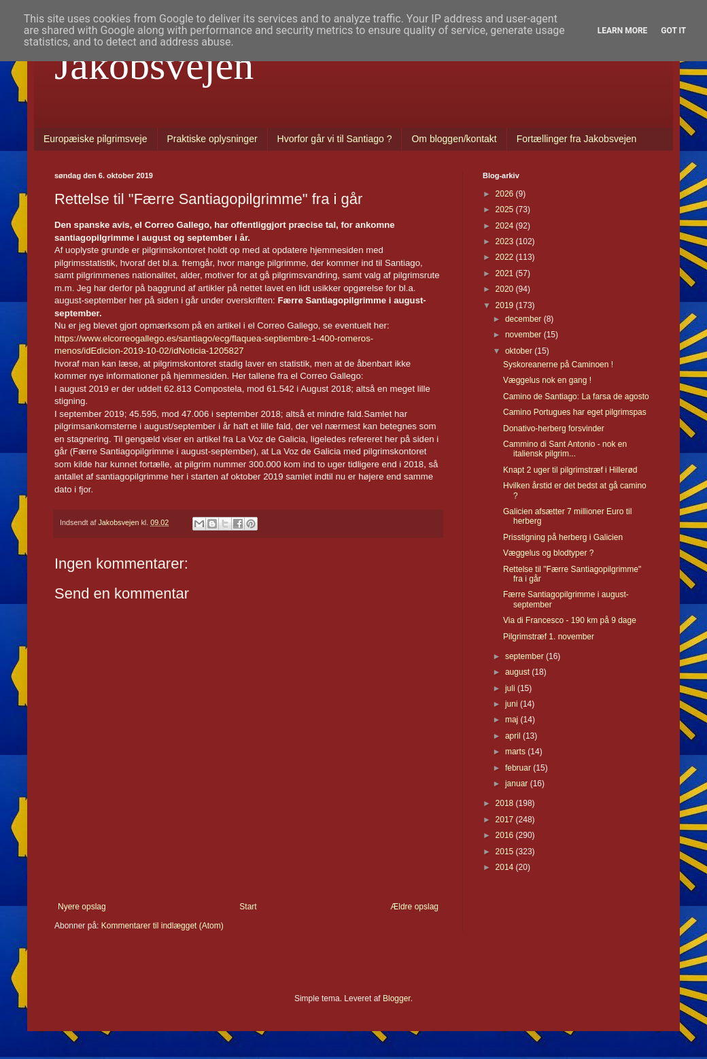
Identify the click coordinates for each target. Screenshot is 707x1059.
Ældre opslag (414, 906)
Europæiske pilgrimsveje (96, 138)
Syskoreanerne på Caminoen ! (558, 364)
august (518, 672)
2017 (506, 819)
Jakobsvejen (154, 65)
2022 (506, 257)
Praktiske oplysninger (212, 138)
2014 (506, 867)
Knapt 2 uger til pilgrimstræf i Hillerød (570, 470)
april (514, 736)
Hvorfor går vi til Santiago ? (334, 138)
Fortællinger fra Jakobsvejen (577, 138)
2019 (506, 305)
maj (513, 719)
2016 (506, 835)
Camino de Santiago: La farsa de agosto (576, 396)
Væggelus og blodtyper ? (548, 553)
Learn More (623, 30)
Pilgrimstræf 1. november (548, 636)
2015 (506, 851)
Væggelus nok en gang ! (547, 380)
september (525, 656)
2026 (506, 194)
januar (517, 783)
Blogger (397, 998)
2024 (506, 226)
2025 (506, 209)
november (524, 334)
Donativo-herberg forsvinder (553, 428)
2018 (506, 803)
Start (247, 906)
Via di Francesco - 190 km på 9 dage (569, 620)
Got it (673, 30)
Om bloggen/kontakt (453, 138)
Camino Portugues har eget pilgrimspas (574, 412)
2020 (506, 289)
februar (519, 768)
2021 (506, 273)
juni (512, 704)
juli (511, 688)
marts (516, 751)
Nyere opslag (82, 906)
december (524, 319)
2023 (506, 241)
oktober (519, 351)
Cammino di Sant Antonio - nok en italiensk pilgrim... (565, 448)
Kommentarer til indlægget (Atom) (162, 925)
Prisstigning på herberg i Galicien (563, 537)
